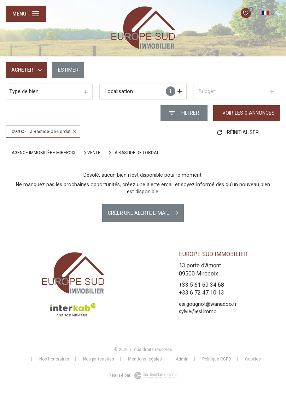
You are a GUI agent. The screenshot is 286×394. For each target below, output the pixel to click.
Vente (93, 153)
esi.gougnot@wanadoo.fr (208, 304)
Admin (182, 359)
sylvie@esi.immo (198, 311)
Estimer (68, 70)
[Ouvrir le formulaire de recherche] (184, 113)
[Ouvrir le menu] (26, 14)
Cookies (253, 359)
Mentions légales (145, 359)
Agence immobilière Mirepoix (44, 152)
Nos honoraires (54, 359)
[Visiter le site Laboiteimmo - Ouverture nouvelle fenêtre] (155, 375)
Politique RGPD (216, 359)
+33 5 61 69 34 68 (201, 284)
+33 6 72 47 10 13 (201, 292)
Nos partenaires (98, 359)
